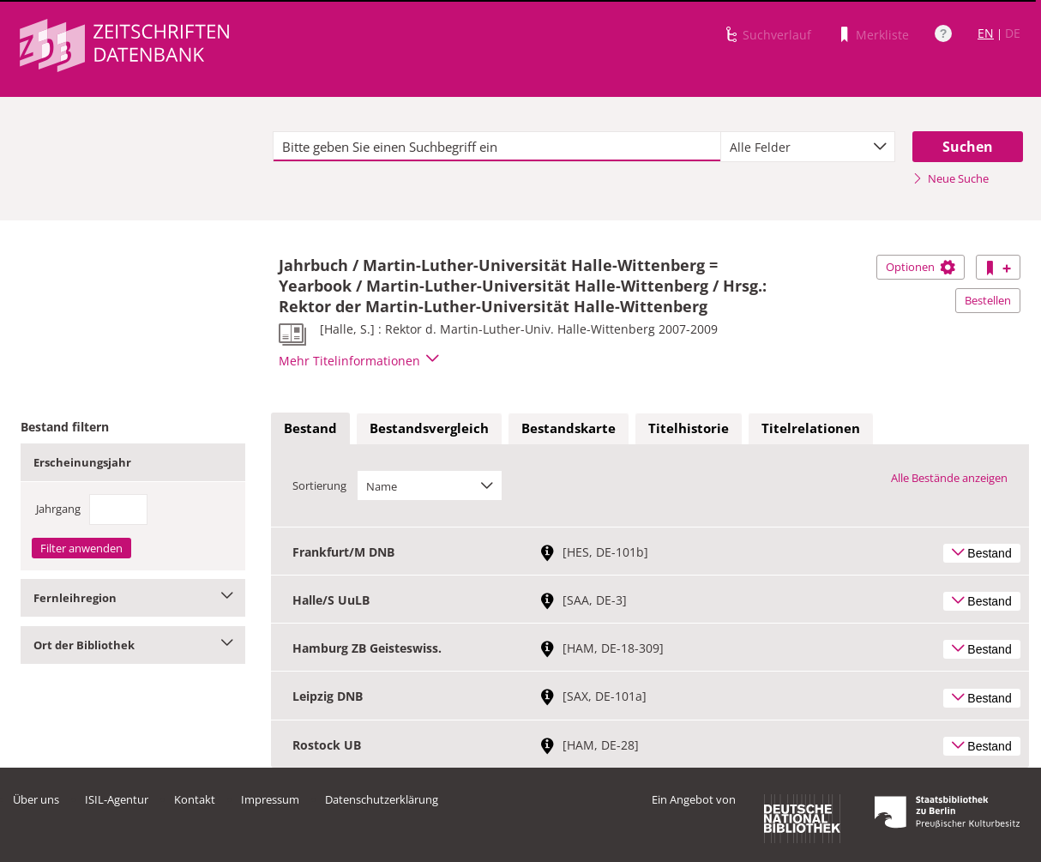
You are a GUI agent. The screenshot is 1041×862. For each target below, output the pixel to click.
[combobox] (807, 146)
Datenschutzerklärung (381, 799)
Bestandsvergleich (429, 428)
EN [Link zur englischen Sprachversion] (986, 33)
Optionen (920, 266)
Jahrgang (58, 508)
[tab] (310, 429)
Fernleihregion (132, 598)
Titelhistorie (688, 428)
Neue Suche (950, 178)
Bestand (310, 428)
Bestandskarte (568, 428)
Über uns (36, 799)
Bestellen (988, 300)
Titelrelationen (810, 428)
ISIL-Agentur (116, 799)
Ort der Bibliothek (132, 645)
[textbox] (496, 146)
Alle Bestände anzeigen (949, 477)
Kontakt (194, 799)
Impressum (270, 799)
